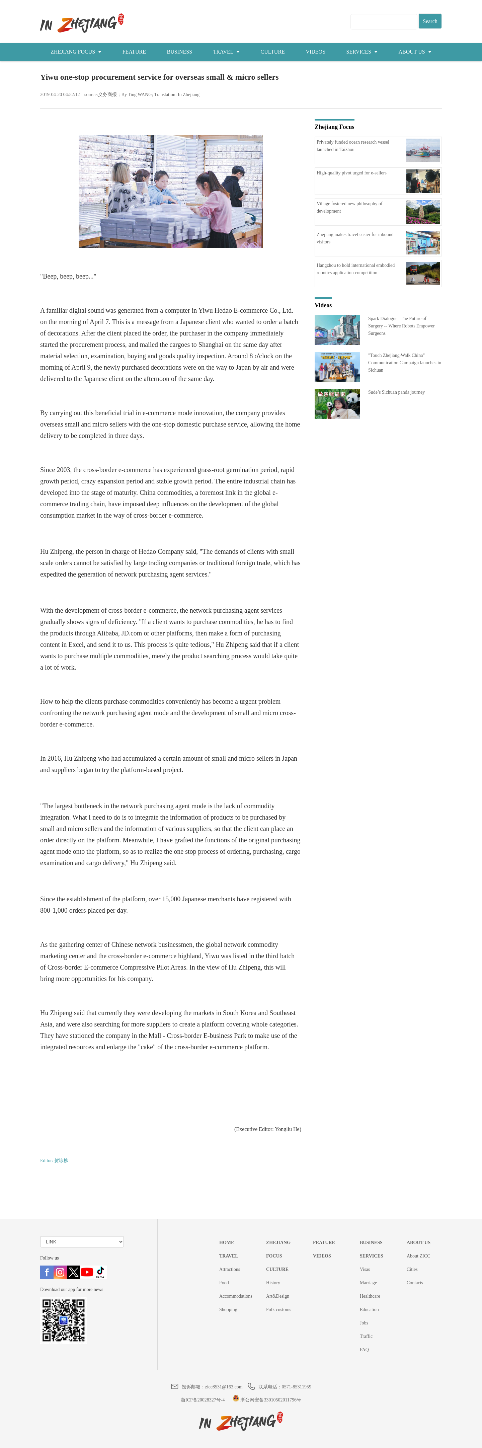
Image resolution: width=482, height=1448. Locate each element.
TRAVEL (226, 52)
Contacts (415, 1282)
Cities (412, 1269)
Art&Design (277, 1296)
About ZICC (418, 1256)
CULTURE (273, 52)
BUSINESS (179, 52)
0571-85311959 (296, 1386)
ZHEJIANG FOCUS (76, 52)
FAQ (364, 1349)
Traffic (366, 1336)
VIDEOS (315, 52)
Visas (365, 1269)
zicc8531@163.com (224, 1386)
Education (369, 1309)
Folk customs (278, 1309)
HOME (226, 1242)
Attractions (229, 1269)
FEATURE (134, 52)
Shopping (228, 1309)
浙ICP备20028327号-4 (203, 1399)
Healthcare (370, 1296)
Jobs (364, 1322)
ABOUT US (414, 52)
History (273, 1282)
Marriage (368, 1282)
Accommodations (235, 1296)
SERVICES (362, 52)
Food (224, 1282)
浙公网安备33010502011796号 (267, 1399)
